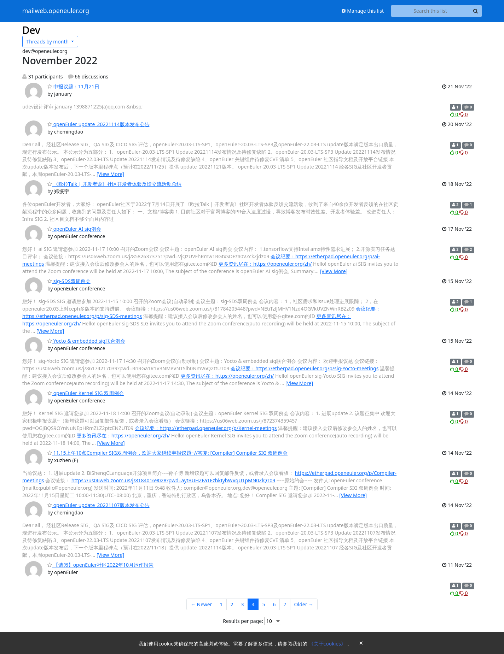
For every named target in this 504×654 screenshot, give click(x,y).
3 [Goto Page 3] (242, 604)
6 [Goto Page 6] (274, 604)
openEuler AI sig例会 (74, 228)
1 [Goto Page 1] (221, 604)
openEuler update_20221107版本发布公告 (98, 505)
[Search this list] (430, 11)
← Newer (201, 604)
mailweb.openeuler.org (55, 11)
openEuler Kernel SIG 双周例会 (85, 393)
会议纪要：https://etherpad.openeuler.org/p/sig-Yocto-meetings (304, 368)
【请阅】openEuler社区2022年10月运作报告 (100, 564)
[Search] (475, 11)
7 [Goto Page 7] (285, 604)
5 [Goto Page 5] (263, 604)
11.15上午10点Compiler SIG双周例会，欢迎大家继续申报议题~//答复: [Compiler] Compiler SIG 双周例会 (167, 452)
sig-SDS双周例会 (69, 281)
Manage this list (363, 10)
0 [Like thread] (454, 114)
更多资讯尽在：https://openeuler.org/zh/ (265, 263)
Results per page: (243, 621)
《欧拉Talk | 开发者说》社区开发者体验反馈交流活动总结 (114, 184)
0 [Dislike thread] (463, 114)
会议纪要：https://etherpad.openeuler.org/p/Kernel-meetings (206, 428)
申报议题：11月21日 (73, 86)
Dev (31, 30)
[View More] (110, 174)
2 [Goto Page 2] (232, 604)
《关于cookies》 (328, 643)
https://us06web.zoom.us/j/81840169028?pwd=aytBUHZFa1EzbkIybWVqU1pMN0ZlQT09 (173, 480)
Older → (303, 604)
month (48, 41)
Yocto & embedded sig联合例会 (86, 340)
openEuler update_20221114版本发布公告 (98, 124)
